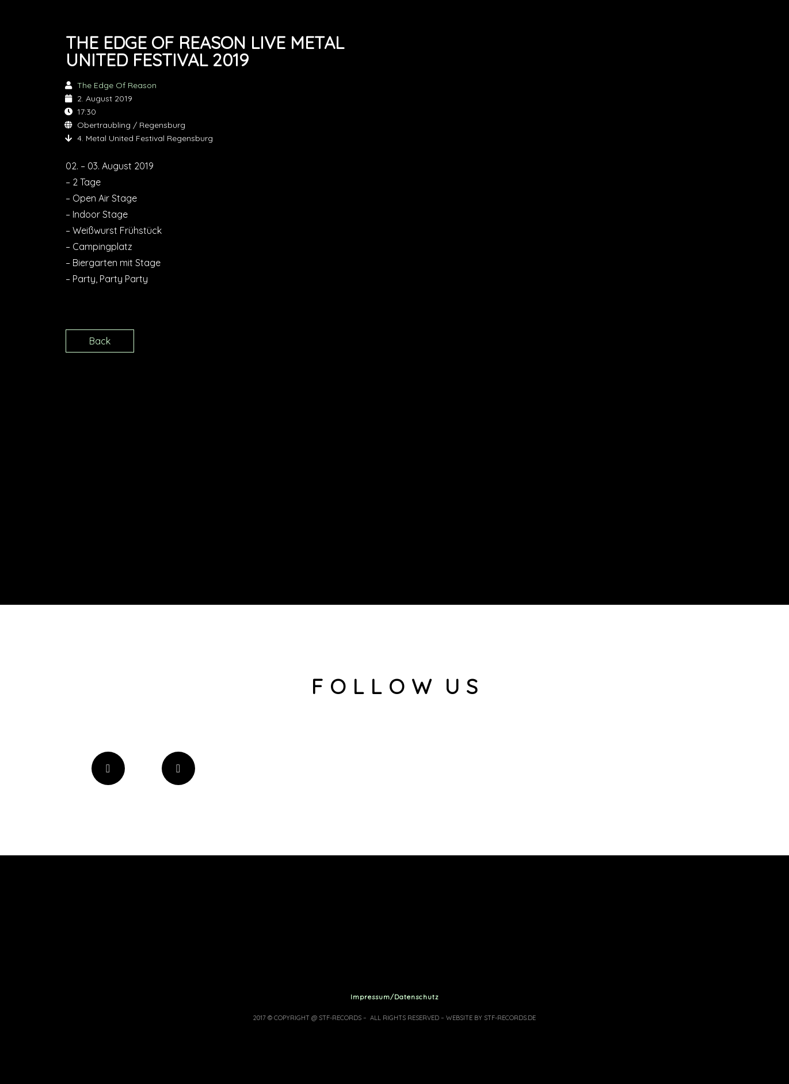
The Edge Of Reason (117, 85)
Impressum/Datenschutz (394, 996)
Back (99, 341)
